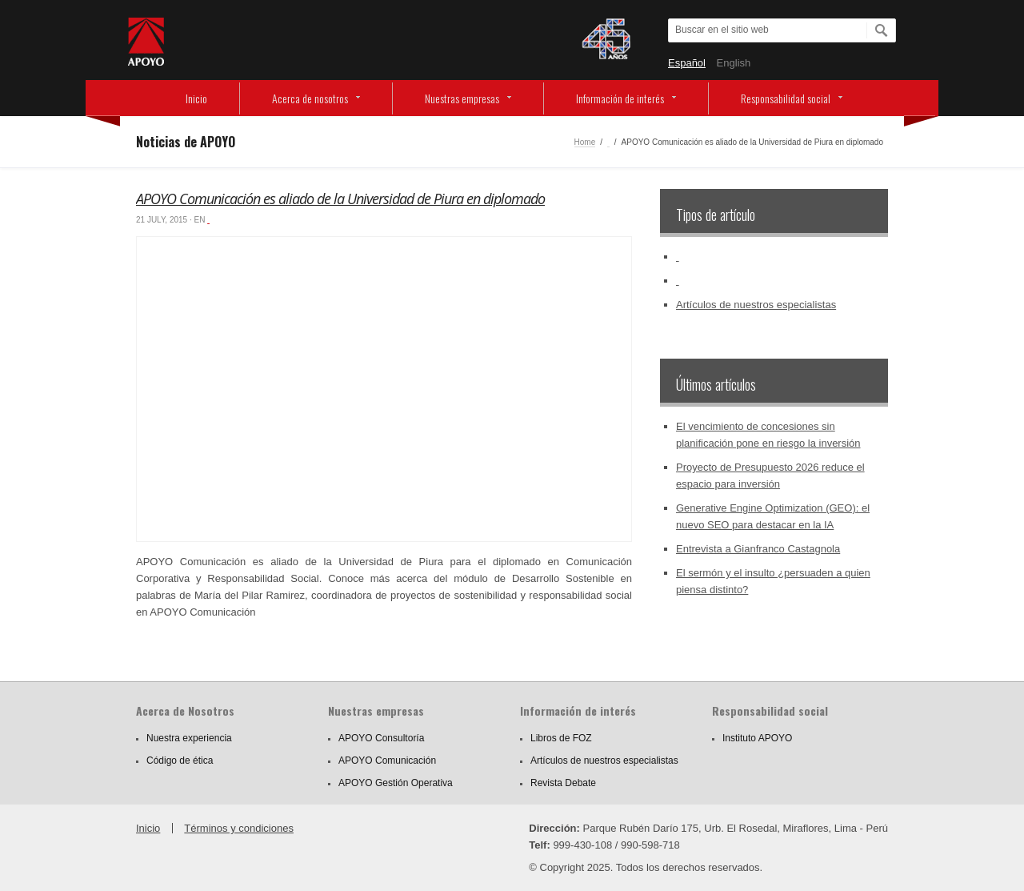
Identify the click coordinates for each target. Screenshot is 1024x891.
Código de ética (179, 760)
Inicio (196, 98)
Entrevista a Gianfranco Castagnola (758, 549)
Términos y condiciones (239, 828)
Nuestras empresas (462, 98)
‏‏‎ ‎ (608, 142)
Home (585, 142)
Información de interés (620, 98)
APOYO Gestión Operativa (395, 783)
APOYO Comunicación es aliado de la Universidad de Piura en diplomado (340, 198)
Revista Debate (563, 783)
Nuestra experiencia (189, 738)
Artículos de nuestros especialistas (756, 305)
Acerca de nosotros (310, 98)
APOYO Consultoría (381, 738)
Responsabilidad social (785, 98)
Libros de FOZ (561, 738)
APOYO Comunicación (387, 760)
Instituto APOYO (757, 738)
